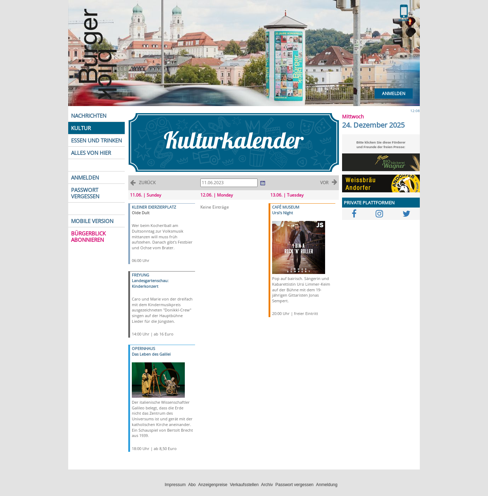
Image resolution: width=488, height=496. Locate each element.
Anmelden (393, 94)
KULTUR (81, 128)
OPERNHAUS (143, 348)
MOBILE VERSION (92, 220)
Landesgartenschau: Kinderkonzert (150, 283)
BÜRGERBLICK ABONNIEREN (88, 236)
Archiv (267, 484)
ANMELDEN (85, 177)
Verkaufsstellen (244, 484)
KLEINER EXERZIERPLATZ (154, 207)
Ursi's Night (282, 212)
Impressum (175, 484)
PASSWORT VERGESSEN (85, 193)
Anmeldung (326, 484)
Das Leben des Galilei (151, 354)
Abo (191, 484)
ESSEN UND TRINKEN (96, 140)
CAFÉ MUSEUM (285, 207)
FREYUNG (140, 275)
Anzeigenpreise (213, 484)
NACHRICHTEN (88, 115)
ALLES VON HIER (91, 152)
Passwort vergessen (294, 484)
